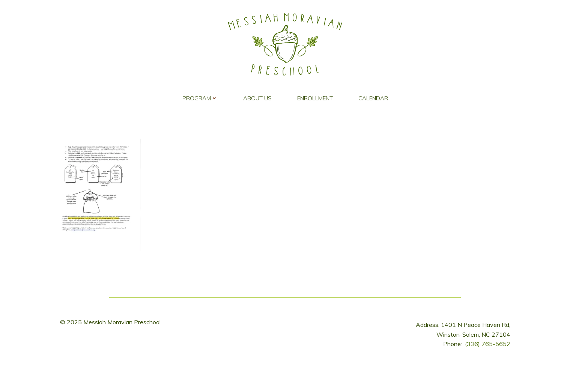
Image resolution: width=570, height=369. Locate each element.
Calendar (373, 98)
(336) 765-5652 (487, 344)
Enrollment (315, 98)
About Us (257, 98)
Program (200, 98)
